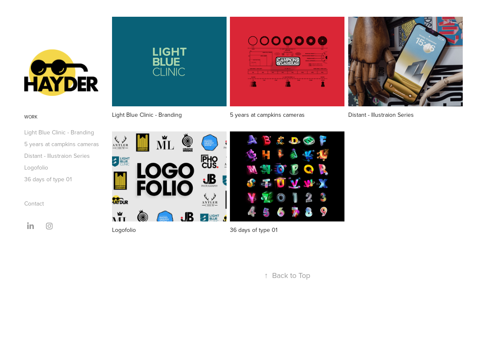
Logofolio (36, 167)
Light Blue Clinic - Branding (59, 132)
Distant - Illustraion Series (57, 156)
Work (31, 116)
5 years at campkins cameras (61, 144)
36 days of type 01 (48, 179)
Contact (34, 203)
